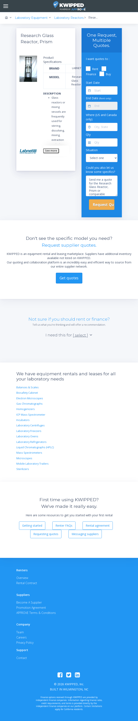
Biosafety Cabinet (27, 393)
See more (51, 150)
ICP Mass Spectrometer (30, 414)
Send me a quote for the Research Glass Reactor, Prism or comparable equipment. (102, 186)
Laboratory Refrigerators (31, 442)
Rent (95, 69)
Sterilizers (22, 469)
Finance (91, 74)
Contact (21, 658)
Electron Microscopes (29, 398)
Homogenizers (25, 409)
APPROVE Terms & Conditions (36, 613)
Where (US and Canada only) (101, 117)
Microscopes (24, 458)
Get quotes (69, 277)
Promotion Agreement (31, 608)
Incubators (23, 420)
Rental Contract (26, 583)
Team (20, 632)
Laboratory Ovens (27, 436)
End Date (98, 98)
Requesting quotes (45, 534)
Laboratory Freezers (28, 431)
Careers (21, 637)
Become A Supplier (29, 602)
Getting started (32, 525)
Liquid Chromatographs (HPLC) (35, 447)
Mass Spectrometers (29, 452)
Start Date (93, 83)
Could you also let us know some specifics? (100, 170)
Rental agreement (98, 525)
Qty (88, 134)
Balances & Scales (27, 387)
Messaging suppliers (85, 534)
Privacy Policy (25, 642)
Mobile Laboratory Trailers (32, 463)
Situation (92, 150)
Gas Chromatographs (29, 403)
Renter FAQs (63, 525)
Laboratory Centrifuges (30, 425)
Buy (108, 74)
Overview (22, 578)
